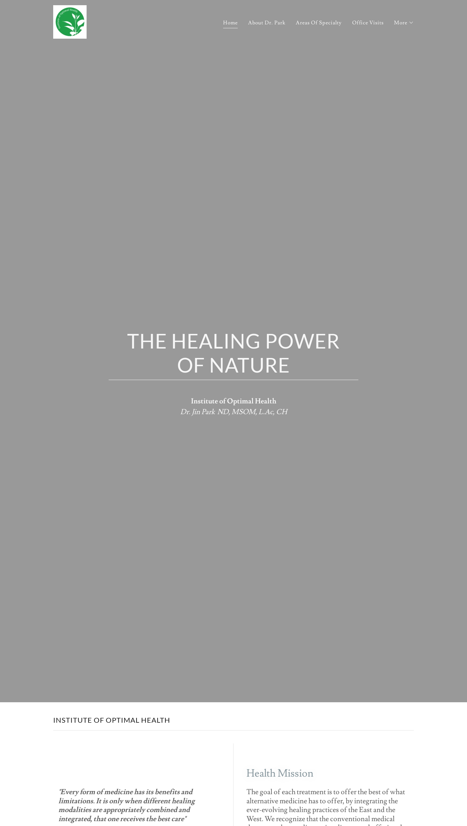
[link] (70, 21)
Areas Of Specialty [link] (319, 22)
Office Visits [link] (368, 22)
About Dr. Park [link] (266, 22)
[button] (404, 23)
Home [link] (230, 22)
